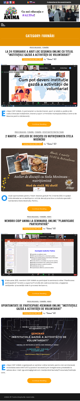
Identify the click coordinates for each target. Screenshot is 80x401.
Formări (45, 47)
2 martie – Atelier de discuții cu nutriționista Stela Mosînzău (39, 138)
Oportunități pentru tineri (53, 132)
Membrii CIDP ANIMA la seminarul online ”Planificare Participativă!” (39, 222)
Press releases (35, 47)
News (49, 217)
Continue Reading (39, 124)
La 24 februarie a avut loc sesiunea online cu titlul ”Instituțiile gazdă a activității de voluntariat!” (39, 53)
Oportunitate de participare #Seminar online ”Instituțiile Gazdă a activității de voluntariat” (39, 307)
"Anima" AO (51, 59)
